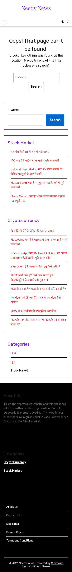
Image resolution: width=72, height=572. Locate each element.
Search (13, 110)
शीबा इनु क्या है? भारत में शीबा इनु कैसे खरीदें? (35, 266)
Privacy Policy (15, 532)
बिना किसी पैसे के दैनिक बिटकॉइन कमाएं (32, 231)
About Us (12, 507)
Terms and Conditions (19, 540)
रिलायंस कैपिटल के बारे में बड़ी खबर (30, 151)
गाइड (13, 353)
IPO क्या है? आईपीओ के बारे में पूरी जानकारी (35, 160)
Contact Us (13, 515)
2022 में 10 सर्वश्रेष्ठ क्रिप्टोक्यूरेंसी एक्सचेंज (33, 311)
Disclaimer (12, 523)
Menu (64, 22)
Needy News (36, 8)
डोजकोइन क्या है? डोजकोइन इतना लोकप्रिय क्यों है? (38, 289)
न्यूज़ (13, 362)
